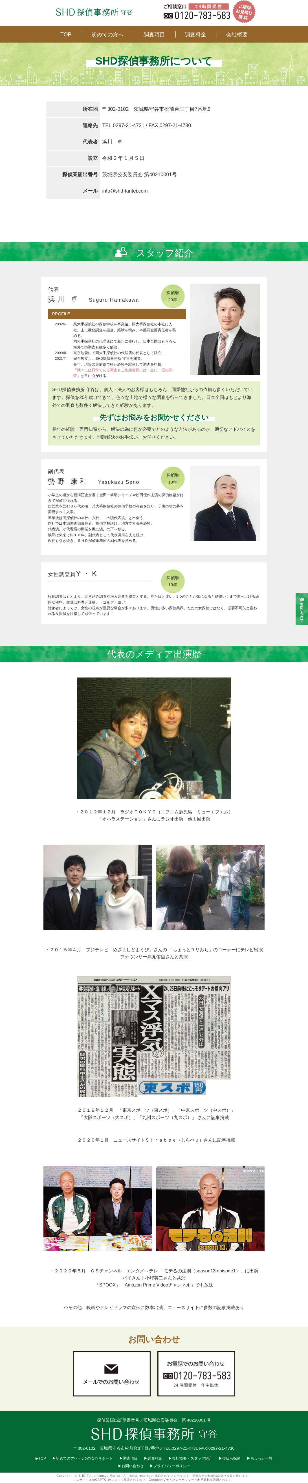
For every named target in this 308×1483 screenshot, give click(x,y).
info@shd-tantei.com (125, 191)
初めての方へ (107, 34)
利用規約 (203, 1479)
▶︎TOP (41, 1458)
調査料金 (195, 34)
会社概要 (237, 34)
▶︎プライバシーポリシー (170, 1466)
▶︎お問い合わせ (131, 1466)
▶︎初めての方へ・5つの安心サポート (82, 1458)
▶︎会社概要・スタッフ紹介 (190, 1458)
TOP (66, 34)
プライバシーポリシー (178, 1479)
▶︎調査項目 (128, 1458)
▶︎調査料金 (153, 1458)
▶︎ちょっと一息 (259, 1458)
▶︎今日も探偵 (230, 1458)
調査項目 (154, 34)
